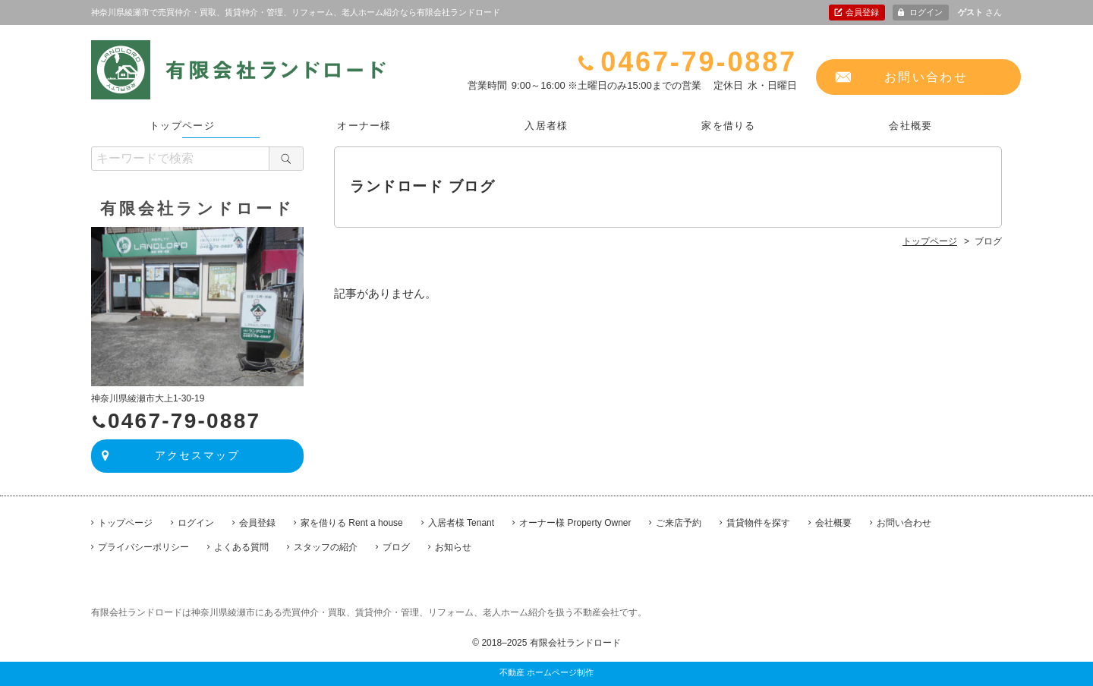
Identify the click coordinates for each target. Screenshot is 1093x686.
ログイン (926, 12)
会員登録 (862, 12)
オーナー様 (364, 125)
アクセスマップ (198, 455)
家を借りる (728, 125)
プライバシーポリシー (143, 547)
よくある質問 (241, 547)
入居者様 (546, 125)
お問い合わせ (926, 77)
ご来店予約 (678, 523)
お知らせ (453, 547)
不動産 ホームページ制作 (546, 672)
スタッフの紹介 (326, 547)
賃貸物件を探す (758, 523)
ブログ (396, 547)
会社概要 (910, 125)
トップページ (182, 125)
